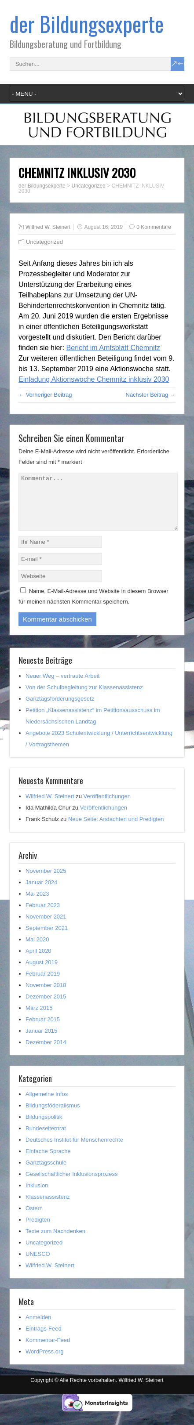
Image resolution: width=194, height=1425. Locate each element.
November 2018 (46, 995)
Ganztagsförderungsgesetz (60, 709)
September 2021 (47, 938)
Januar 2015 (41, 1041)
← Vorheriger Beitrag (45, 394)
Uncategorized (44, 242)
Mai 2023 (37, 904)
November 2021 (46, 927)
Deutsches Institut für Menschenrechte (74, 1150)
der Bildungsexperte (87, 23)
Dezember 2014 (46, 1052)
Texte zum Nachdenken (55, 1241)
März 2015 (39, 1018)
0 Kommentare (153, 227)
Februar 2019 (43, 984)
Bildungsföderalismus (53, 1116)
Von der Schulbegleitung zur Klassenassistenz (84, 697)
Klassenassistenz (48, 1207)
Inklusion (37, 1196)
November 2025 (46, 881)
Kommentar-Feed (48, 1350)
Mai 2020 (37, 950)
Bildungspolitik (44, 1127)
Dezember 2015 (46, 1007)
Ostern (34, 1218)
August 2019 (42, 972)
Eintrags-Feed (44, 1339)
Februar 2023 (43, 915)
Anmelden (38, 1327)
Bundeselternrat (46, 1139)
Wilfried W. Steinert (48, 227)
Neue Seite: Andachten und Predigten (116, 829)
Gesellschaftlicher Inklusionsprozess (72, 1184)
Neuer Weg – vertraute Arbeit (62, 686)
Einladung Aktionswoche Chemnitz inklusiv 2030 (93, 379)
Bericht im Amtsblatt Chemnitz (113, 347)
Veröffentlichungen (107, 806)
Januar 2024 (41, 893)
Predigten (38, 1230)
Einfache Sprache (48, 1161)
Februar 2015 (43, 1030)
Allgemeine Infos (47, 1104)
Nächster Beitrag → (151, 394)
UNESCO (38, 1264)
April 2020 (38, 961)
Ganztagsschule (46, 1173)
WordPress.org (44, 1362)
